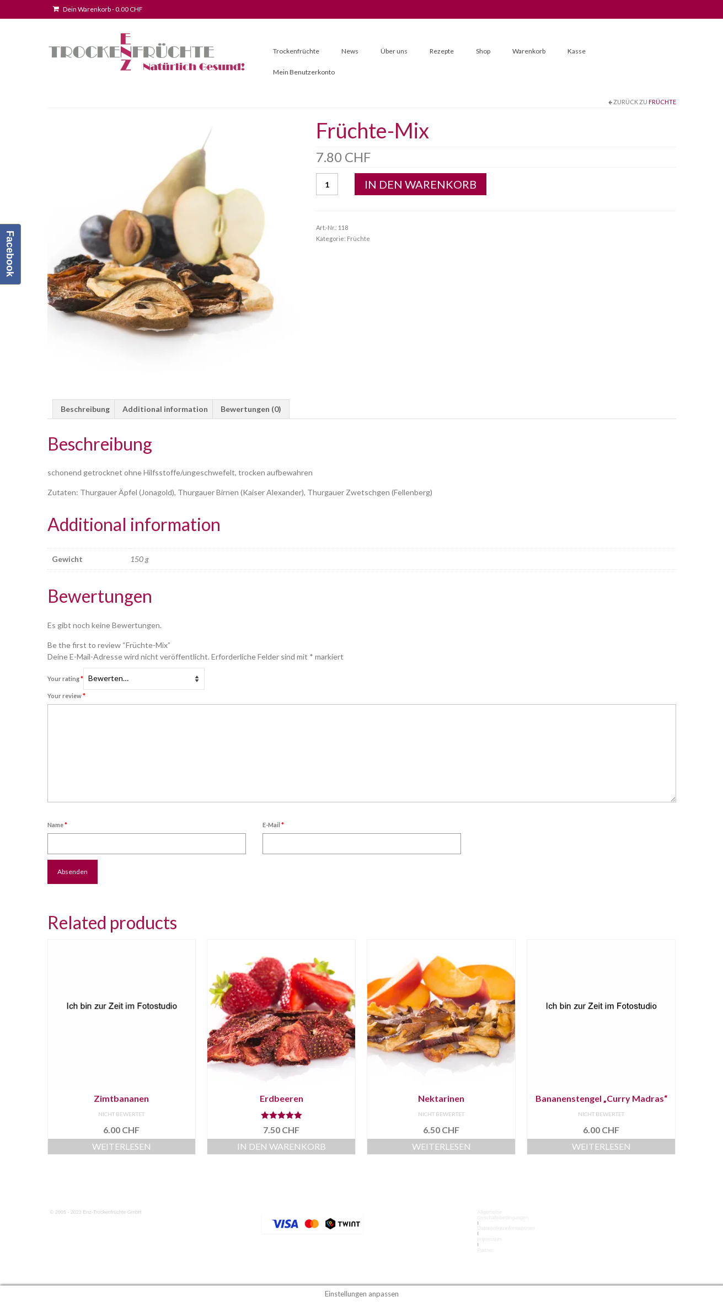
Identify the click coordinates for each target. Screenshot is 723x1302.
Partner (485, 1250)
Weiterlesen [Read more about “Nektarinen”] (441, 1146)
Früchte (662, 101)
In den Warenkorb (420, 184)
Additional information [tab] (165, 409)
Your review (66, 695)
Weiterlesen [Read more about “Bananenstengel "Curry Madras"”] (601, 1146)
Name (57, 824)
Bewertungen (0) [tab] (251, 409)
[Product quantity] (327, 184)
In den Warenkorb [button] (281, 1146)
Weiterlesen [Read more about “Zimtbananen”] (121, 1146)
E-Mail (273, 824)
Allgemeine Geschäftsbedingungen (502, 1214)
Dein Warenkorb (98, 9)
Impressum (489, 1239)
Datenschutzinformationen (506, 1228)
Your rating (65, 678)
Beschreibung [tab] (85, 409)
